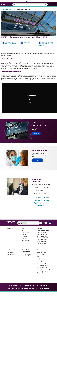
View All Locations (41, 243)
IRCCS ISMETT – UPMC (43, 230)
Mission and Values (41, 252)
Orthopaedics (25, 236)
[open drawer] (55, 4)
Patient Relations (11, 254)
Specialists (10, 228)
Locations (40, 228)
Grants (38, 256)
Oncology (24, 234)
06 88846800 (27, 42)
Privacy (39, 258)
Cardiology (24, 238)
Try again (29, 102)
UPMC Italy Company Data (43, 269)
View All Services (26, 240)
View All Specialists (11, 230)
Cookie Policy (39, 285)
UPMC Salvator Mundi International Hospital (42, 233)
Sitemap (45, 285)
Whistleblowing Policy (42, 267)
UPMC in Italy (40, 254)
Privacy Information (30, 285)
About (39, 250)
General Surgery (26, 232)
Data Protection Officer (42, 265)
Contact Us (12, 285)
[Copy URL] (30, 99)
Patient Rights (10, 252)
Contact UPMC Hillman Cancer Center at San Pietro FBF (46, 44)
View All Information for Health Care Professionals (28, 255)
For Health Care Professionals (26, 250)
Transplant (24, 230)
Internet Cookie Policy (42, 261)
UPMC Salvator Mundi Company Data (42, 272)
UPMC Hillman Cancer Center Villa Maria (42, 240)
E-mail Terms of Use (42, 263)
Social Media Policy (41, 260)
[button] (29, 1)
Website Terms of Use (20, 285)
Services (24, 228)
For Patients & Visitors (13, 250)
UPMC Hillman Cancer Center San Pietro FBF (42, 237)
